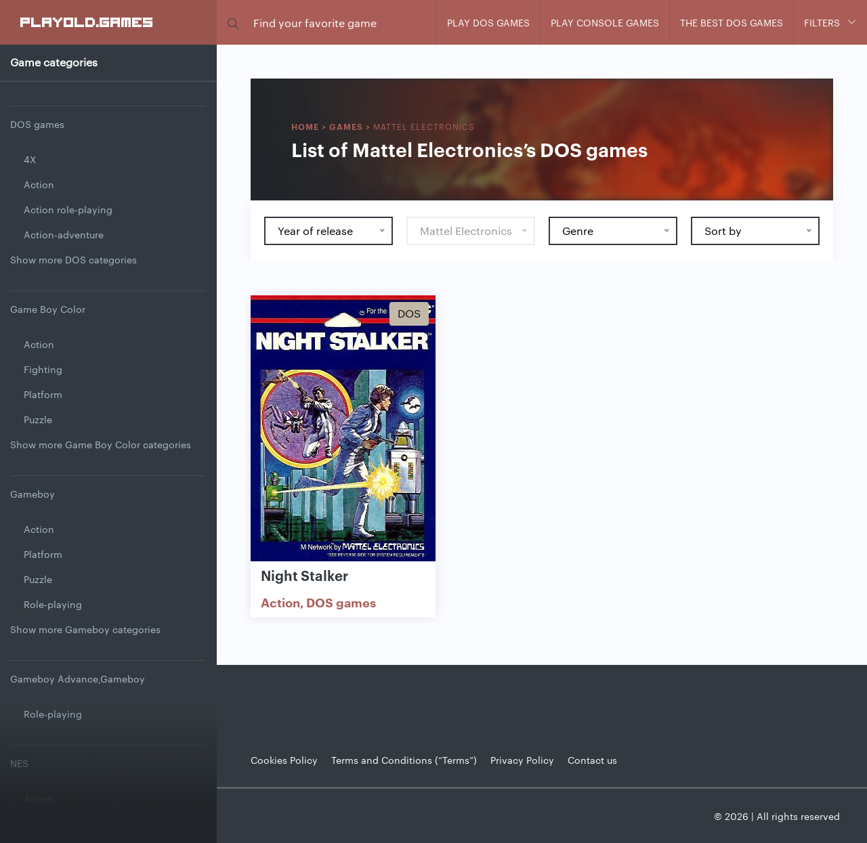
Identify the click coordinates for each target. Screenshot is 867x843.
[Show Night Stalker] (343, 429)
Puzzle (38, 419)
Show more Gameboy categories (85, 629)
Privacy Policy (522, 759)
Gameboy (32, 493)
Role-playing (53, 604)
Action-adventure (64, 234)
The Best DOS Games (731, 22)
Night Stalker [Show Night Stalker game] (304, 574)
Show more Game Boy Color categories (100, 444)
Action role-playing (68, 209)
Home (305, 126)
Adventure (47, 823)
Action (39, 184)
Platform (43, 394)
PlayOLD (87, 21)
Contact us (592, 759)
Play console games (605, 22)
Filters (822, 22)
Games (346, 126)
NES (19, 763)
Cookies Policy (284, 759)
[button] (233, 22)
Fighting (43, 369)
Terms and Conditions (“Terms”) (404, 759)
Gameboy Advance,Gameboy (77, 678)
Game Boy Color (47, 309)
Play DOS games (488, 22)
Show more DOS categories (73, 259)
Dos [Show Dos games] (409, 313)
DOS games (37, 124)
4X (30, 159)
